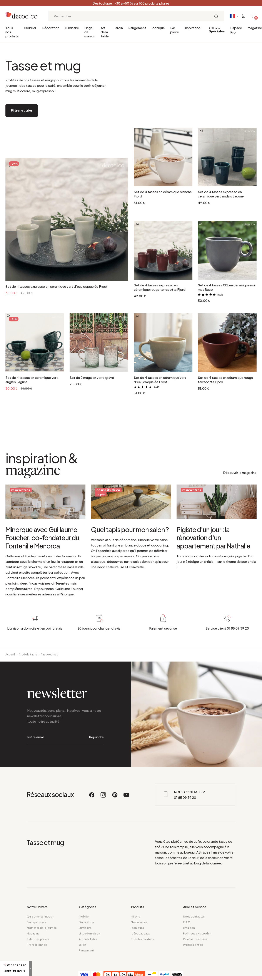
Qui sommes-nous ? (40, 916)
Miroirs (135, 916)
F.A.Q (186, 922)
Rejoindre (96, 737)
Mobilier (30, 28)
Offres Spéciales (217, 30)
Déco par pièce (36, 922)
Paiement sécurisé (195, 939)
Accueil (10, 654)
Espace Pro (236, 30)
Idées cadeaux (140, 933)
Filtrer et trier (21, 110)
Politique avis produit (197, 933)
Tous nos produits (12, 32)
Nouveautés (139, 922)
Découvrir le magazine (240, 472)
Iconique (158, 28)
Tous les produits (142, 939)
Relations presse (38, 939)
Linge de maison (89, 32)
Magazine (254, 28)
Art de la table (105, 32)
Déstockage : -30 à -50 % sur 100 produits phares (131, 3)
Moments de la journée (42, 927)
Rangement (137, 28)
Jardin (118, 28)
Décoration (50, 28)
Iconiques (137, 927)
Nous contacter (193, 916)
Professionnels (37, 944)
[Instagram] (103, 797)
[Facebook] (92, 797)
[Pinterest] (115, 797)
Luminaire (72, 28)
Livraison (189, 927)
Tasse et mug (49, 654)
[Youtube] (126, 797)
